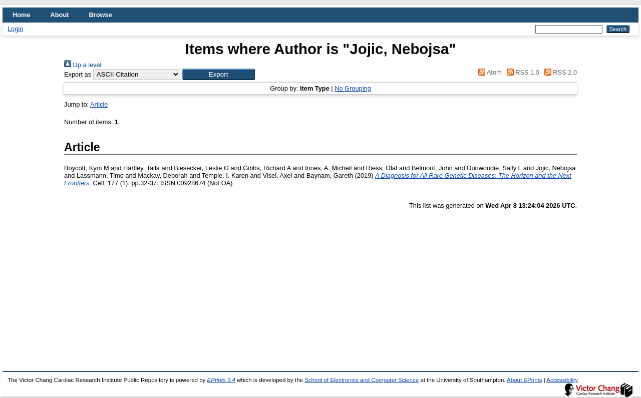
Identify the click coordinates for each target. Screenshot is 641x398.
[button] (218, 74)
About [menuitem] (60, 15)
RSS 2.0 (559, 72)
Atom (488, 72)
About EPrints (524, 380)
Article (99, 104)
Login (15, 29)
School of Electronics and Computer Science (361, 380)
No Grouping (353, 88)
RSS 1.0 (521, 72)
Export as (77, 74)
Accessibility (562, 380)
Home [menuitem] (22, 15)
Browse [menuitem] (100, 15)
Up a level (82, 65)
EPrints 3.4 (221, 380)
